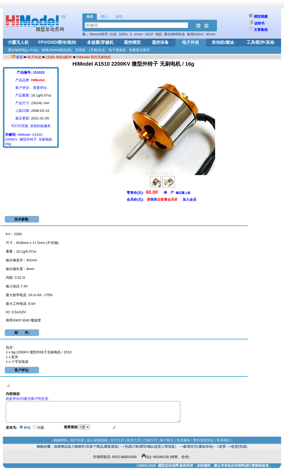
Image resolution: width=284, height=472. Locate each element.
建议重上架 (183, 192)
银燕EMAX (195, 34)
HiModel (23, 135)
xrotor (138, 34)
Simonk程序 (98, 34)
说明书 (259, 23)
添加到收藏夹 (40, 126)
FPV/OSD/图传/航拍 (57, 42)
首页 (19, 57)
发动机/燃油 (223, 42)
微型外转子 (28, 139)
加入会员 (189, 199)
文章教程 (261, 30)
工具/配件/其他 (260, 42)
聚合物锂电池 (174, 34)
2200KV (11, 139)
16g (8, 144)
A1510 (37, 135)
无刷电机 (45, 139)
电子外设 (190, 42)
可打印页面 (19, 126)
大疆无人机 (18, 42)
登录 (153, 199)
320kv (123, 34)
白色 (113, 34)
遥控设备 (160, 42)
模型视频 (261, 16)
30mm (210, 34)
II (131, 34)
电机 (158, 34)
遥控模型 (132, 42)
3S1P (149, 34)
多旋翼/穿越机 (100, 42)
